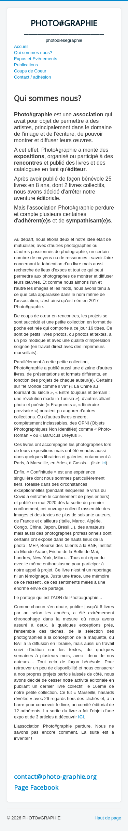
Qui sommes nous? (33, 52)
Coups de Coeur (30, 70)
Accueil (21, 46)
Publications (26, 64)
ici (103, 462)
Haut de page (108, 817)
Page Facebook (36, 787)
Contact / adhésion (32, 77)
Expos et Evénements (35, 58)
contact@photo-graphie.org (55, 776)
